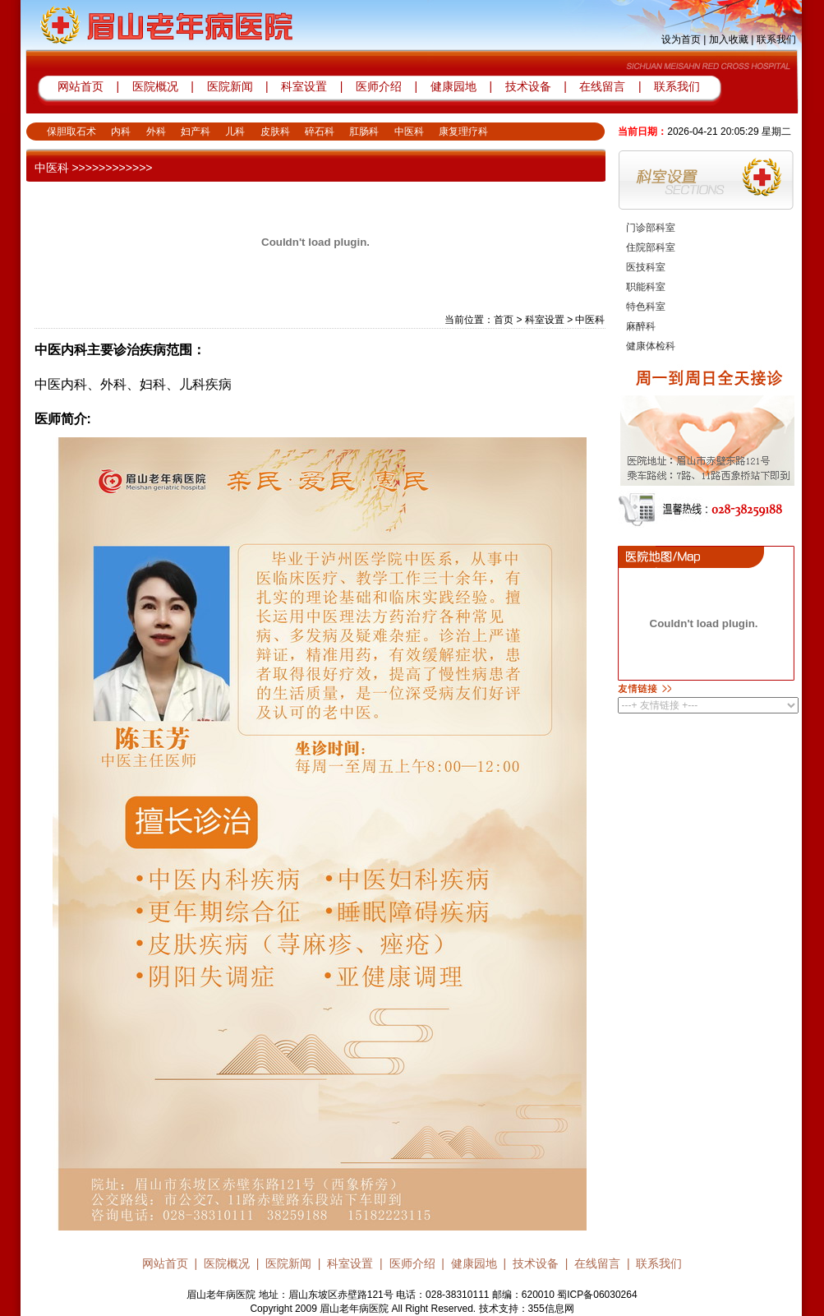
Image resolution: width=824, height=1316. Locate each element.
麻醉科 (641, 326)
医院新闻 (230, 86)
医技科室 (645, 267)
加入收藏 (728, 39)
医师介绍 (377, 86)
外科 (156, 131)
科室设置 (305, 86)
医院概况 (155, 86)
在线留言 (602, 86)
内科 (121, 131)
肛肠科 (364, 131)
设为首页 (681, 39)
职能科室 (645, 287)
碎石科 (319, 131)
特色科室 (645, 306)
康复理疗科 (463, 131)
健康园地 (453, 86)
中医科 (409, 131)
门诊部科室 (650, 227)
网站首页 (81, 86)
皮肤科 (275, 131)
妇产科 (195, 131)
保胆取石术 (71, 131)
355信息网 (551, 1308)
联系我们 (776, 39)
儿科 (235, 131)
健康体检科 (650, 346)
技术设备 (530, 86)
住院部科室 (650, 247)
